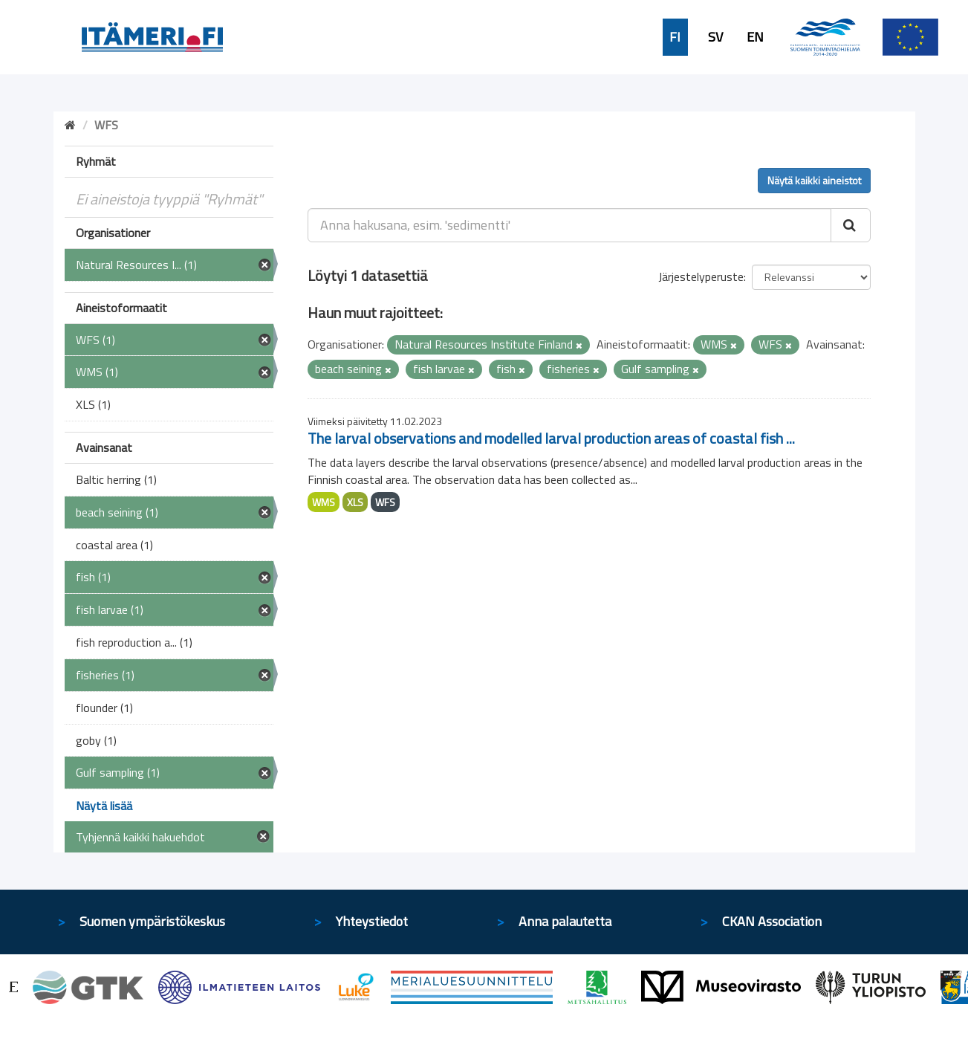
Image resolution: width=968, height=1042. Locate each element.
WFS (385, 502)
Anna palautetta (565, 921)
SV (715, 37)
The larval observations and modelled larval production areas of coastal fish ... (551, 438)
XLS (355, 502)
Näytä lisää (104, 806)
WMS (323, 502)
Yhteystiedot (372, 921)
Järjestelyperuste (701, 276)
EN (755, 37)
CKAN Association (772, 921)
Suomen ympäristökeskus (152, 921)
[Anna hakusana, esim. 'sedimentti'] (569, 225)
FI (674, 37)
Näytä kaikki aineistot (814, 180)
